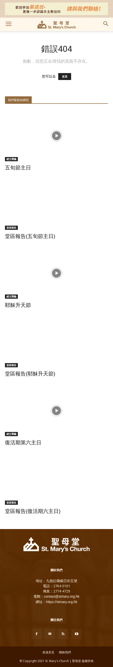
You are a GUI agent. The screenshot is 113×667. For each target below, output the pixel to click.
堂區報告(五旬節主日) (30, 236)
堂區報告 (11, 227)
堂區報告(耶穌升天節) (30, 373)
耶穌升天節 (18, 305)
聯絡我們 (65, 652)
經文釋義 (11, 159)
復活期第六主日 (23, 442)
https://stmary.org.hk (61, 602)
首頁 (64, 76)
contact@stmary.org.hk (61, 596)
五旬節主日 (18, 167)
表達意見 (48, 652)
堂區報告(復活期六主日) (32, 511)
